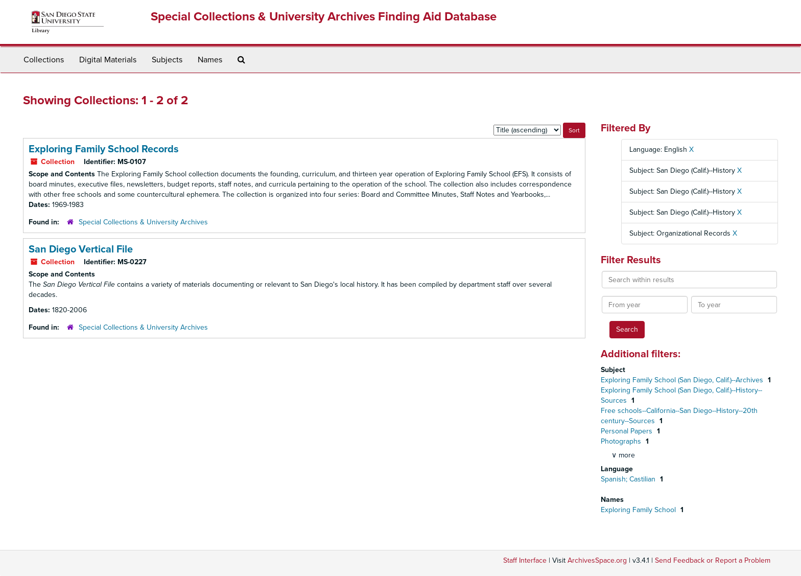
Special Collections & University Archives (143, 222)
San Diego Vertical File (81, 249)
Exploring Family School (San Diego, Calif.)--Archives (683, 380)
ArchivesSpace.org (597, 560)
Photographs (622, 441)
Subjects (167, 60)
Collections (43, 60)
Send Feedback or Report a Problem (712, 560)
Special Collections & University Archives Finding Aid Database (324, 16)
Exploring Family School (639, 509)
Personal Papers (627, 431)
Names (210, 60)
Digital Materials (107, 60)
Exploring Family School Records (104, 149)
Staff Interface (525, 560)
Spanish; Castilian (629, 479)
